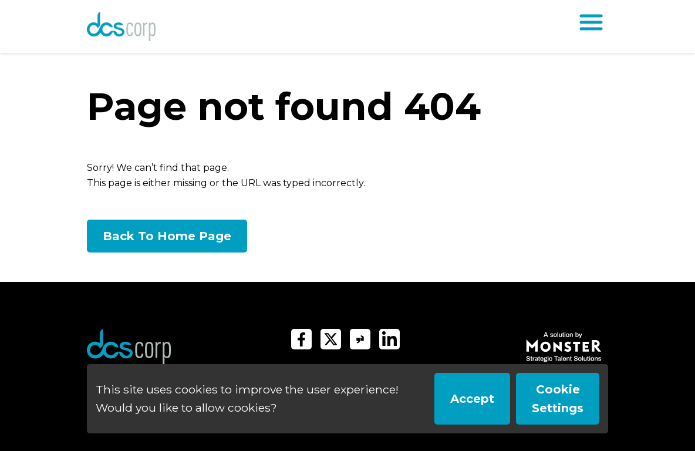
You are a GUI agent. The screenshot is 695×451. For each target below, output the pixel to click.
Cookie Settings (557, 398)
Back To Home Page (167, 236)
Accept (472, 399)
